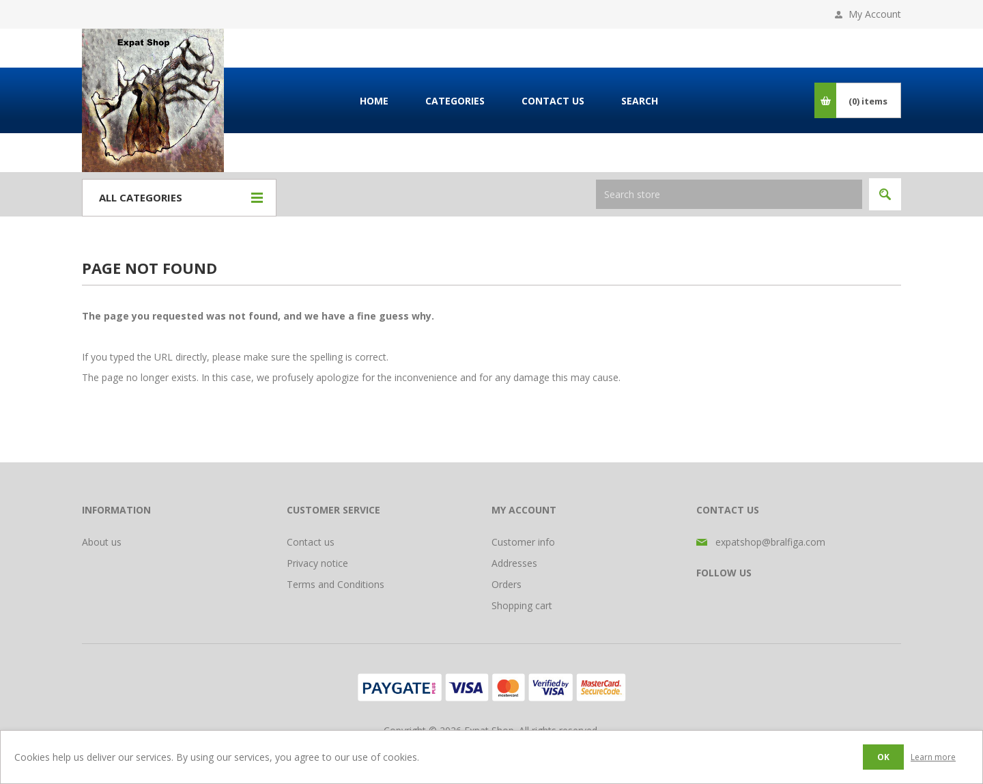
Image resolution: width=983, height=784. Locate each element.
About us (102, 541)
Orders (507, 584)
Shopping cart (522, 605)
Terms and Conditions (335, 584)
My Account (875, 14)
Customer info (523, 541)
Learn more (933, 757)
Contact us (310, 541)
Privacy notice (317, 563)
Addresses (514, 563)
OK (883, 757)
